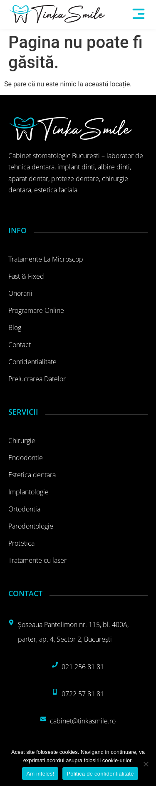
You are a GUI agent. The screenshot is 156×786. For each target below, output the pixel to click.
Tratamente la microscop (45, 259)
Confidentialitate (32, 362)
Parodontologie (30, 526)
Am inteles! (40, 774)
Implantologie (28, 492)
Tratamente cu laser (37, 560)
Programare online (36, 310)
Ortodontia (24, 509)
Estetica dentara (32, 475)
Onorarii (20, 293)
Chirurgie (21, 440)
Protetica (21, 543)
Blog (14, 327)
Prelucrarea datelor (37, 379)
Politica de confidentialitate (100, 774)
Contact (19, 344)
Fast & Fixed (26, 276)
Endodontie (25, 457)
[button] (138, 14)
